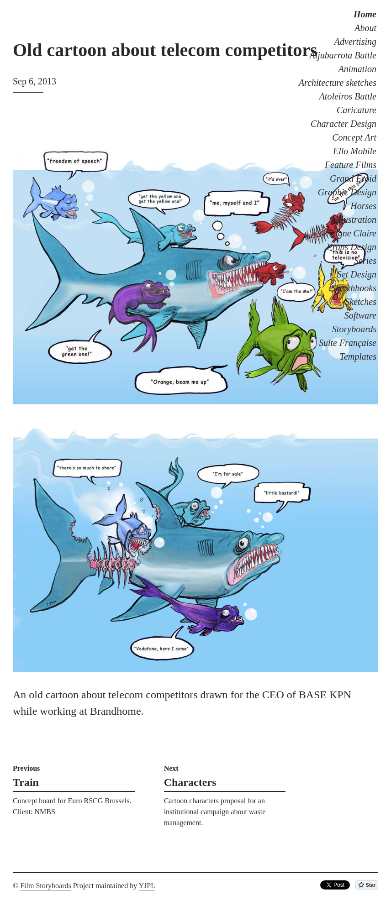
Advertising (355, 42)
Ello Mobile (354, 151)
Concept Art (354, 137)
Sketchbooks (353, 288)
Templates (358, 356)
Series (365, 261)
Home (365, 14)
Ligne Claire (353, 233)
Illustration (355, 220)
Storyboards (354, 329)
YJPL (147, 886)
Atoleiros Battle (347, 96)
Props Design (351, 247)
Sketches (360, 302)
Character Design (343, 124)
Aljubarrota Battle (343, 55)
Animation (357, 69)
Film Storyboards (45, 886)
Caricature (356, 110)
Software (360, 315)
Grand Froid (353, 178)
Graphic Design (347, 192)
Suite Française (347, 343)
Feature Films (350, 165)
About (365, 28)
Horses (363, 206)
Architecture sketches (337, 83)
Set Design (356, 274)
